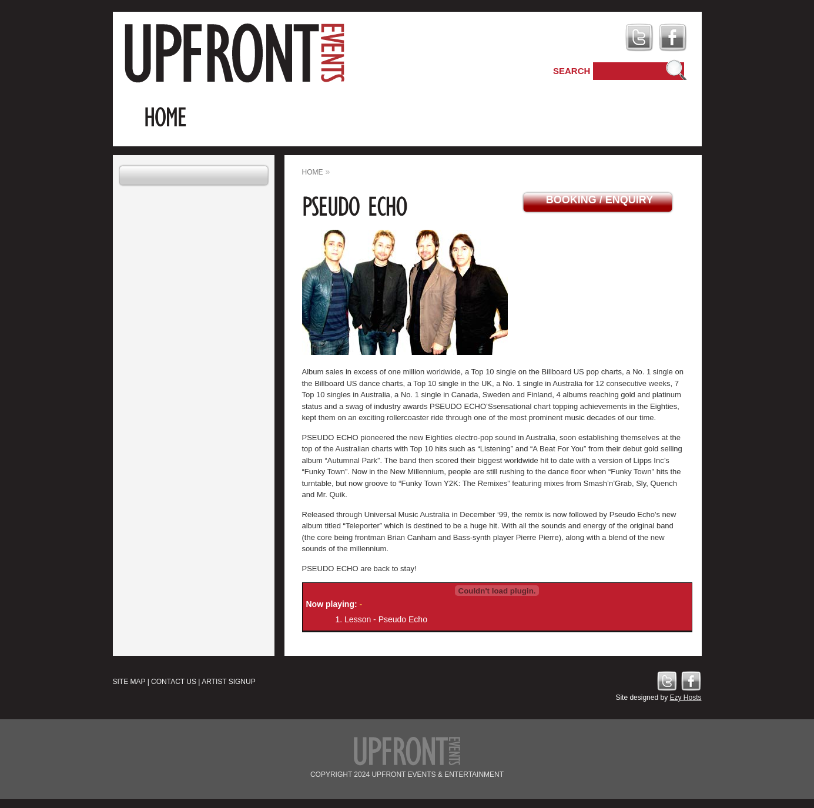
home (312, 172)
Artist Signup (229, 682)
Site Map (129, 682)
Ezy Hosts (685, 697)
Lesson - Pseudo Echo (385, 619)
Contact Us (173, 682)
